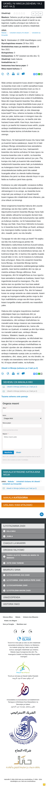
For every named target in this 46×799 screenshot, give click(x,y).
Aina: (4, 30)
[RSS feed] (30, 631)
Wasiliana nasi (21, 624)
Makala (3, 33)
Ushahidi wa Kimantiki (11, 483)
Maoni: (5, 434)
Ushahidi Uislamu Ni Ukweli (19, 33)
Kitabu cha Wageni (10, 620)
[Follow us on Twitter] (23, 631)
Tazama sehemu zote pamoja (14, 397)
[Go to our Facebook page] (16, 631)
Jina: (5, 408)
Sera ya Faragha (8, 624)
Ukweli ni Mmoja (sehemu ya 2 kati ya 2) (20, 391)
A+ (40, 13)
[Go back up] (42, 514)
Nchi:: (5, 415)
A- (33, 13)
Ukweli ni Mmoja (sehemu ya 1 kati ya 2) (19, 368)
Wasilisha (8, 452)
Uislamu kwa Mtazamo (30, 617)
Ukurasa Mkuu (8, 617)
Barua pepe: (7, 423)
